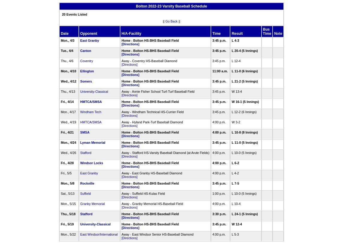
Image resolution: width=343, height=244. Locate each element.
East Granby (89, 40)
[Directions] (130, 44)
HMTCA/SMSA (91, 102)
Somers (86, 81)
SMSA (84, 132)
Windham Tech (90, 112)
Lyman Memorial (92, 142)
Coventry (86, 61)
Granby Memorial (92, 204)
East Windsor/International (99, 234)
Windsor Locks (91, 163)
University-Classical (94, 91)
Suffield (85, 193)
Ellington (87, 71)
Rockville (87, 183)
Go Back (171, 21)
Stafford (85, 153)
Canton (85, 51)
